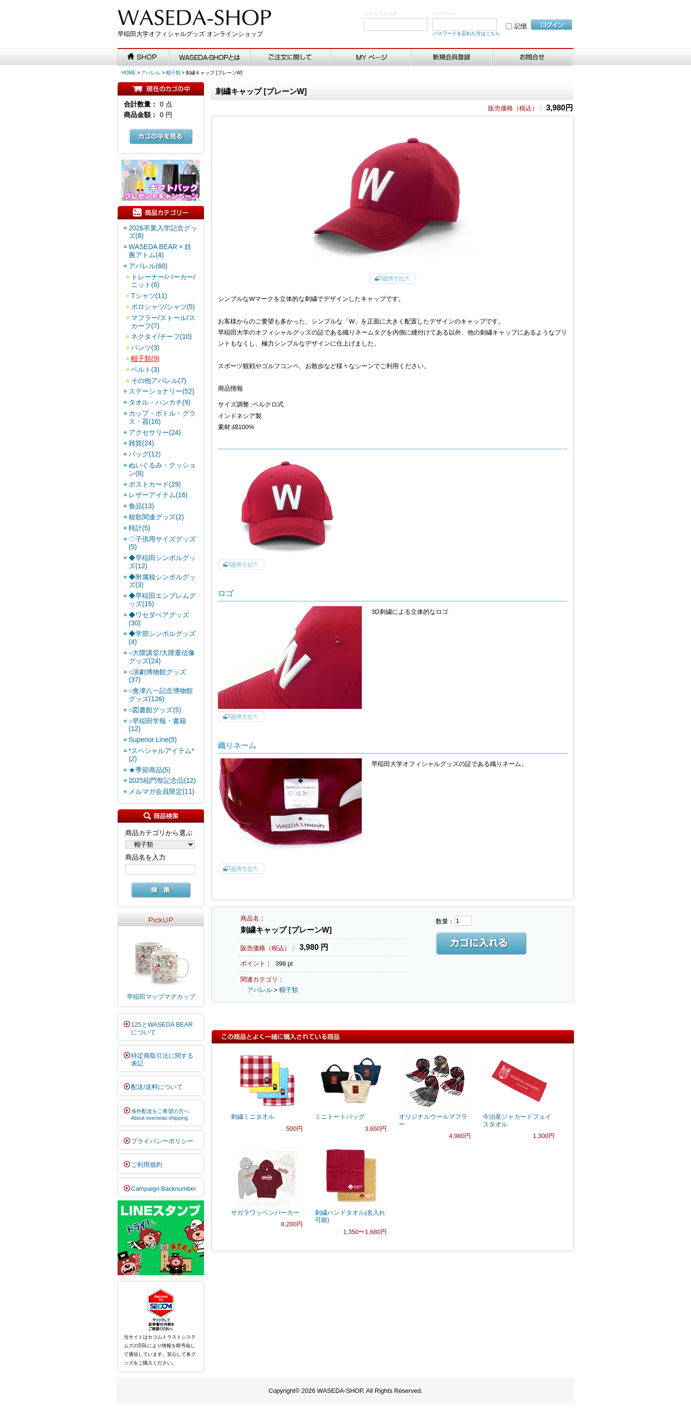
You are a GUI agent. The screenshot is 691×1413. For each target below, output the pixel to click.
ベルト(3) (145, 369)
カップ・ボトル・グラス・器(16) (162, 417)
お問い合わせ (532, 57)
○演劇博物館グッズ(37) (157, 676)
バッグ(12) (145, 454)
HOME (128, 72)
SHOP (143, 57)
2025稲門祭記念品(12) (162, 780)
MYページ (371, 57)
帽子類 (173, 72)
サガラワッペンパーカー (265, 1212)
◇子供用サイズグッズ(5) (162, 543)
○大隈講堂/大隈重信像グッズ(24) (162, 657)
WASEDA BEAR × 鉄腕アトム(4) (160, 251)
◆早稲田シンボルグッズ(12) (162, 562)
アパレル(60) (148, 266)
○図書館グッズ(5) (155, 710)
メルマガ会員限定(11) (161, 791)
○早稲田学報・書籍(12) (157, 725)
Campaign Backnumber (163, 1188)
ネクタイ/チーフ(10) (161, 336)
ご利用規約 (146, 1164)
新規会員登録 (452, 57)
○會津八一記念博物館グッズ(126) (161, 695)
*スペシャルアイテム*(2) (161, 755)
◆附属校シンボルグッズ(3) (162, 581)
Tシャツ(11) (149, 295)
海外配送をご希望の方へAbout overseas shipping (160, 1114)
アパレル (150, 72)
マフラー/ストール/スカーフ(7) (163, 322)
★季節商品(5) (149, 770)
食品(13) (141, 506)
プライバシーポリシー (162, 1141)
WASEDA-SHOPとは (209, 57)
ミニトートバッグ (340, 1116)
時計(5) (139, 528)
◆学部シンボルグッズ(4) (162, 638)
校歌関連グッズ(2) (156, 517)
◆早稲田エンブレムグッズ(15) (162, 600)
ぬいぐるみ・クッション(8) (162, 469)
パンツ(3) (145, 347)
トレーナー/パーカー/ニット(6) (163, 281)
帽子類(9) (145, 358)
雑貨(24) (141, 443)
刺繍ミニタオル (252, 1116)
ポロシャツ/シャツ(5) (163, 307)
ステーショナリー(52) (161, 391)
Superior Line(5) (153, 739)
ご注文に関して (290, 57)
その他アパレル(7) (158, 380)
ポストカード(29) (155, 484)
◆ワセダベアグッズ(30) (159, 619)
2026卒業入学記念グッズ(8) (163, 232)
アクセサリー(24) (155, 432)
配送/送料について (157, 1086)
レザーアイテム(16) (158, 495)
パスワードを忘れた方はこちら (466, 33)
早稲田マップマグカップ (161, 996)
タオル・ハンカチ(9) (160, 402)
